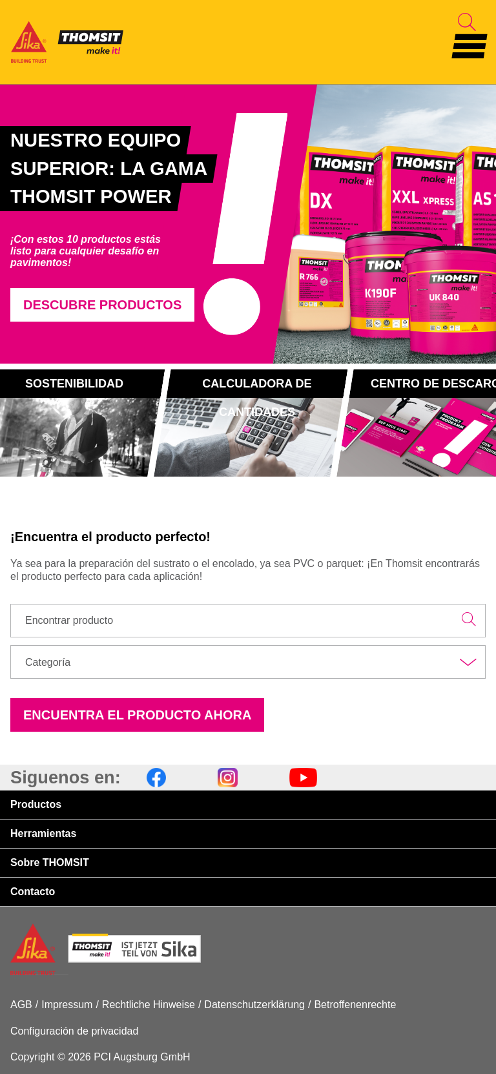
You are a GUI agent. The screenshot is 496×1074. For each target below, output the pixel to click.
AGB (21, 1004)
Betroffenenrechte (355, 1004)
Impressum (66, 1004)
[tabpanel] (144, 224)
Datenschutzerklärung (254, 1004)
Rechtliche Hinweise (148, 1004)
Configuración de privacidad (74, 1031)
